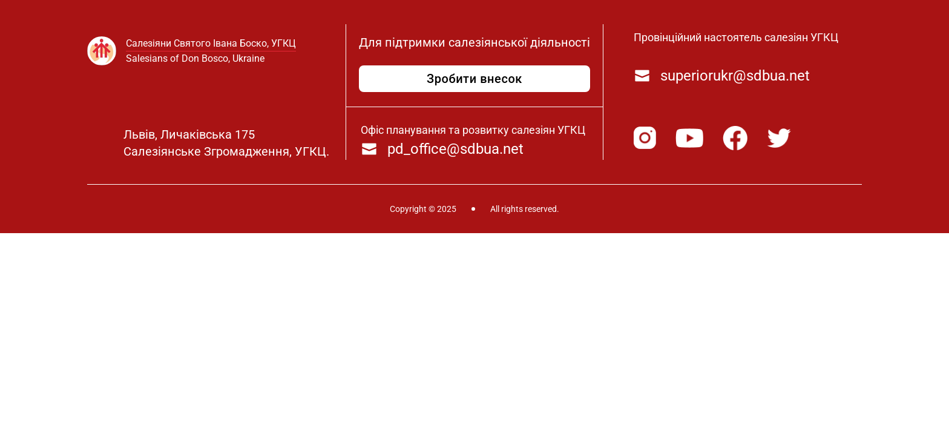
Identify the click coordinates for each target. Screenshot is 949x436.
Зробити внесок (474, 78)
